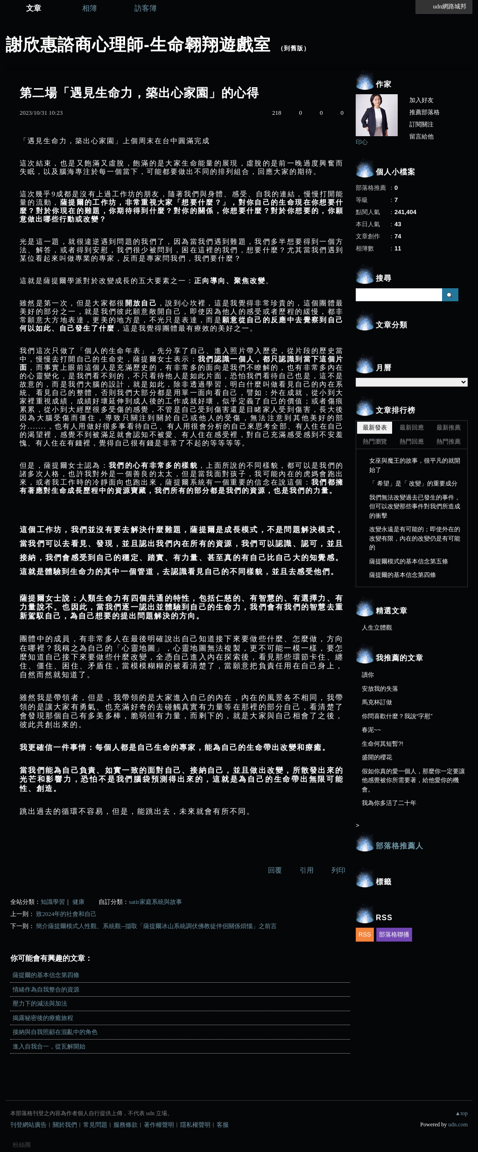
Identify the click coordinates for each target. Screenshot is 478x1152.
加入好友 (421, 100)
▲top (461, 1113)
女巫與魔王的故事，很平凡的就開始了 (414, 465)
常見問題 (95, 1124)
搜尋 (450, 294)
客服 (223, 1124)
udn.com (458, 1124)
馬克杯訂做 (377, 702)
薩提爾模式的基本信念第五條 (408, 561)
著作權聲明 (159, 1124)
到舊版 (293, 48)
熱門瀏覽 (375, 441)
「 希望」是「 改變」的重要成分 (413, 483)
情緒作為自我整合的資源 (46, 989)
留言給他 (421, 136)
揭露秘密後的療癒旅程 (43, 1017)
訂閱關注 (421, 124)
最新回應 (412, 427)
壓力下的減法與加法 (40, 1003)
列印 (338, 870)
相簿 (89, 8)
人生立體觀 (377, 627)
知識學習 (53, 901)
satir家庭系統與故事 (155, 901)
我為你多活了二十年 (389, 802)
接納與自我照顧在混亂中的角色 (55, 1031)
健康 (78, 901)
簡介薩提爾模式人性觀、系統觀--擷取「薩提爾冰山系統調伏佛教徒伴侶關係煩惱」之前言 (156, 926)
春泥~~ (371, 729)
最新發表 (375, 427)
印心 (362, 142)
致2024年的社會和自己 (66, 913)
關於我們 (65, 1124)
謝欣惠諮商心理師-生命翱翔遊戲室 (138, 44)
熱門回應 (412, 441)
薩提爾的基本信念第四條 (46, 975)
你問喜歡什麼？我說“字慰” (397, 716)
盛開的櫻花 (377, 757)
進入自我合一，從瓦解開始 (49, 1046)
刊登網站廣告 (28, 1124)
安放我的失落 (380, 688)
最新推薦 (448, 427)
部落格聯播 (394, 934)
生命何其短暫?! (382, 743)
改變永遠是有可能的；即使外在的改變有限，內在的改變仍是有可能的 (414, 538)
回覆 (275, 870)
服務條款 (125, 1124)
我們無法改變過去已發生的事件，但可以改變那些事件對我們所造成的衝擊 (414, 506)
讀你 (368, 674)
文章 (33, 8)
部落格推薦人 (399, 846)
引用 (307, 870)
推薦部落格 (424, 112)
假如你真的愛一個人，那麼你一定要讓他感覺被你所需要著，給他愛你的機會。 (413, 780)
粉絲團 (22, 1144)
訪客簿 (145, 8)
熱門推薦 (448, 441)
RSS (364, 934)
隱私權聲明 (195, 1124)
